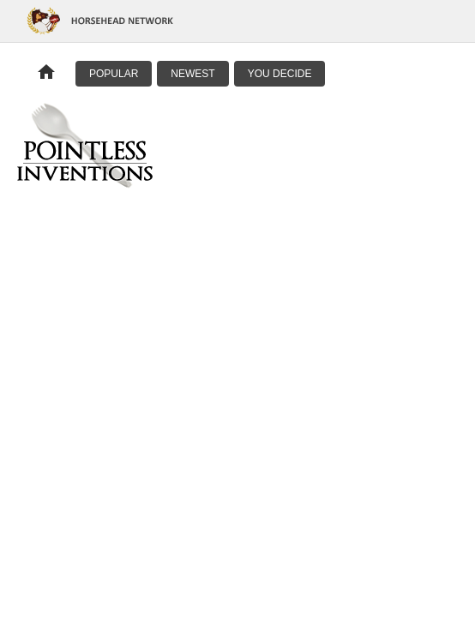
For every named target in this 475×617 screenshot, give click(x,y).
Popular (113, 74)
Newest (192, 74)
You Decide (280, 74)
